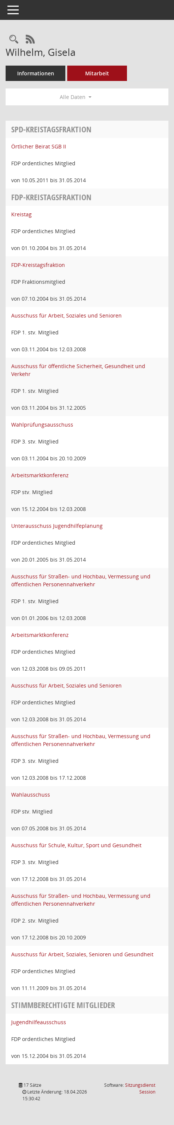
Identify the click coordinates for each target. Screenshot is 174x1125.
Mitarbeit (97, 73)
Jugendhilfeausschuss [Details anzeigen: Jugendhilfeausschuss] (38, 1022)
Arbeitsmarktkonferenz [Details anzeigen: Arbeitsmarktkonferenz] (40, 475)
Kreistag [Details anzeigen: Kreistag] (21, 214)
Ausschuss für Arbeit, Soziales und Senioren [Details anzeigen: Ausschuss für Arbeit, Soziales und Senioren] (66, 315)
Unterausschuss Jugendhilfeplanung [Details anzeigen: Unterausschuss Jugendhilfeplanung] (57, 525)
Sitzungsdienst (140, 1088)
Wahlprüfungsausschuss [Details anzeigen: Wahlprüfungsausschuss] (42, 424)
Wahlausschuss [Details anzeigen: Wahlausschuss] (30, 794)
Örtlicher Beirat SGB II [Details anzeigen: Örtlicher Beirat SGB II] (38, 146)
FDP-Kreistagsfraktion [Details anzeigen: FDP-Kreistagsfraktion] (38, 264)
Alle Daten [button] (75, 96)
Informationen (35, 73)
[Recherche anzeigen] (14, 39)
